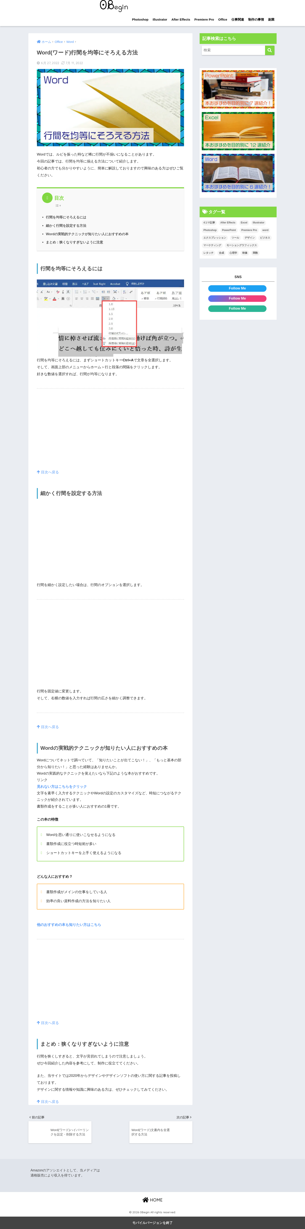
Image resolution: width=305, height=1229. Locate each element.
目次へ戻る (48, 472)
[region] (110, 433)
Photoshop (140, 19)
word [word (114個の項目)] (266, 230)
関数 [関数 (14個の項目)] (255, 252)
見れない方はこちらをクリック (62, 787)
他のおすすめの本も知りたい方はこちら (69, 925)
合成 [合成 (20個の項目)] (221, 252)
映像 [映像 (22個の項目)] (244, 252)
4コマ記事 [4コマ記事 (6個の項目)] (209, 222)
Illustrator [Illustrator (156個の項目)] (258, 222)
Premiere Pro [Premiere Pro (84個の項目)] (249, 230)
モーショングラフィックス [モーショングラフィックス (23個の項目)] (242, 245)
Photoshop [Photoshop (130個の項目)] (210, 230)
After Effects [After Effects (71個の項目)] (227, 222)
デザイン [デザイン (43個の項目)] (250, 237)
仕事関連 (237, 19)
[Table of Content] (59, 205)
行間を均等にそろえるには (66, 217)
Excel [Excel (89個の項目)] (244, 222)
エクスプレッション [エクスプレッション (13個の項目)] (214, 237)
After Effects (180, 19)
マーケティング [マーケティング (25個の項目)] (212, 245)
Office (222, 19)
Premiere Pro (204, 19)
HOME (152, 1200)
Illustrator (160, 19)
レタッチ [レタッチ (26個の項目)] (208, 252)
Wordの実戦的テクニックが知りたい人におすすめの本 (87, 234)
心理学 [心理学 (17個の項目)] (233, 252)
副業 (271, 19)
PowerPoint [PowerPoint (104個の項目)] (229, 230)
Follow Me (237, 288)
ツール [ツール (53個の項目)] (235, 237)
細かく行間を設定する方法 (66, 225)
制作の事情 (256, 19)
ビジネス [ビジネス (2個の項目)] (265, 237)
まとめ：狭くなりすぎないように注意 (74, 242)
